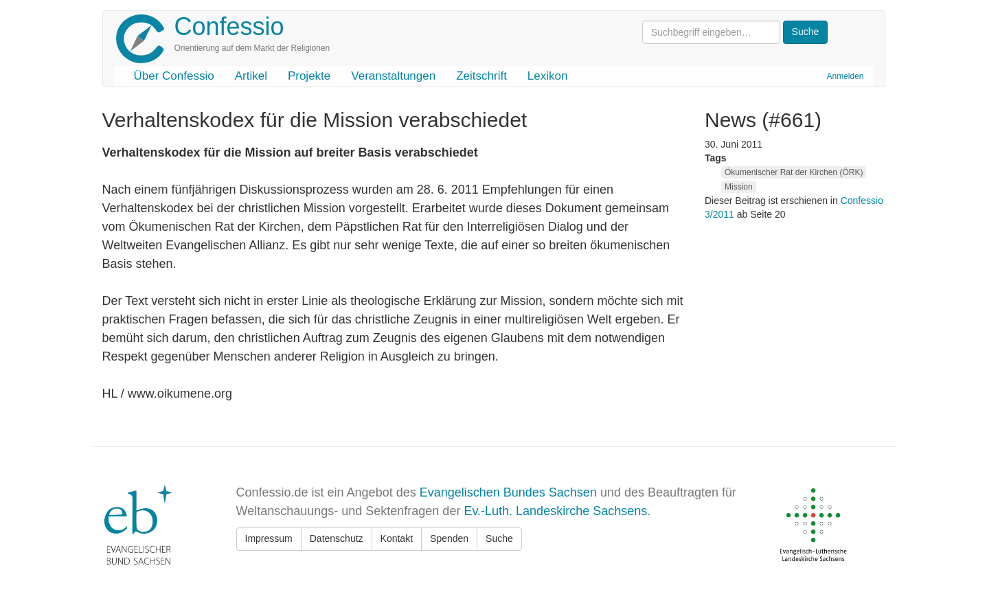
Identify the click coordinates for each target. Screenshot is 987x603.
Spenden (449, 538)
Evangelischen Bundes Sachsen (508, 492)
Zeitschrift (481, 75)
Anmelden (844, 76)
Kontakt (397, 538)
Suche (499, 538)
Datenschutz (336, 538)
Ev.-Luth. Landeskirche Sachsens (555, 511)
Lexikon (547, 75)
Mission (739, 187)
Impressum (269, 538)
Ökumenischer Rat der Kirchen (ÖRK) (794, 172)
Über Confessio (174, 75)
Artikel (251, 75)
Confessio (229, 26)
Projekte (309, 75)
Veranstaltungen (393, 75)
